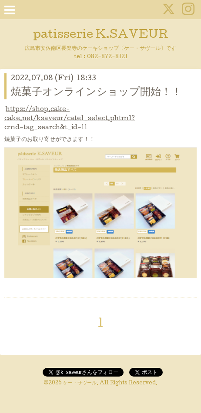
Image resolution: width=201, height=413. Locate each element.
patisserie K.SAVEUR (100, 35)
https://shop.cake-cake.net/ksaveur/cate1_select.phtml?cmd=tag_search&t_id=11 (69, 119)
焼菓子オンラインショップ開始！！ (96, 92)
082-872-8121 (107, 57)
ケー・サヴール (80, 383)
